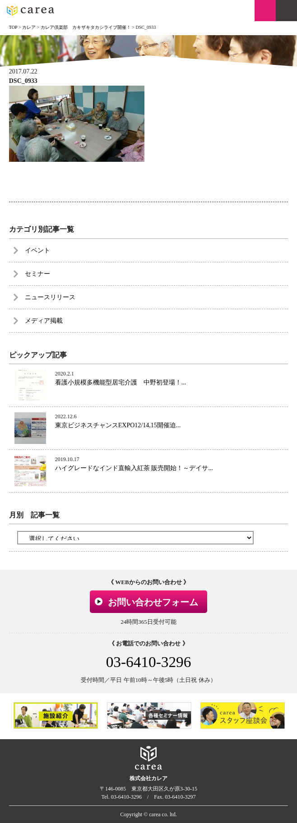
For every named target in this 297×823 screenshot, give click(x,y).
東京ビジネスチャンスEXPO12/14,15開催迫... (118, 425)
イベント (37, 250)
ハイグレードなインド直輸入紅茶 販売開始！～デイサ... (134, 468)
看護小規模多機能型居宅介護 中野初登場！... (120, 382)
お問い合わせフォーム (153, 602)
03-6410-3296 (148, 662)
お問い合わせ (265, 10)
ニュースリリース (50, 297)
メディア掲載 (44, 320)
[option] (55, 715)
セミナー (37, 273)
